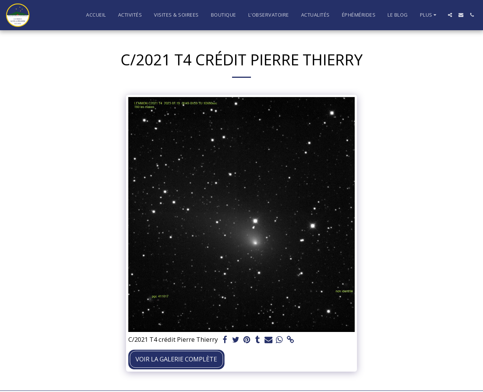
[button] (450, 14)
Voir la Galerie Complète (176, 359)
